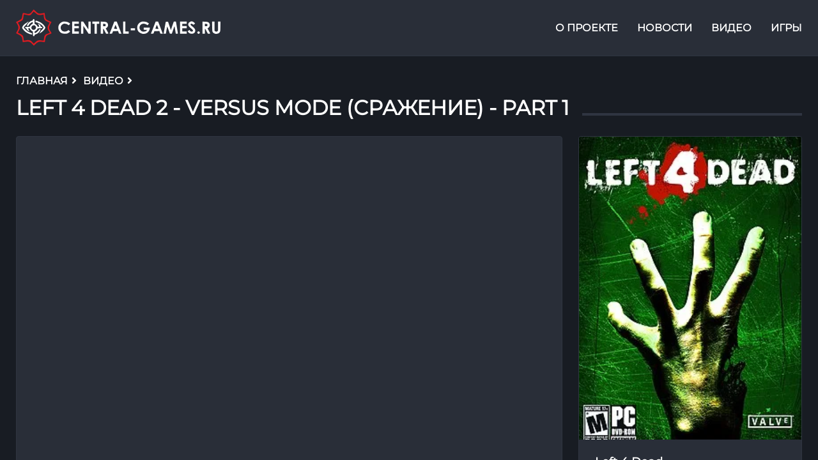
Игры (786, 28)
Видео (731, 28)
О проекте (586, 28)
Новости (664, 28)
